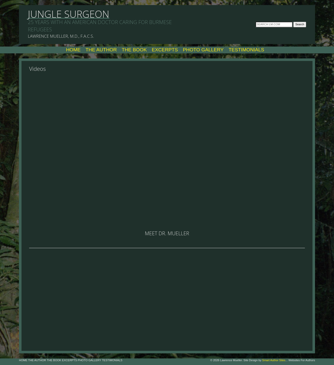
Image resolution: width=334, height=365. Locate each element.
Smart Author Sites (273, 360)
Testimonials (246, 49)
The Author (101, 49)
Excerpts (165, 49)
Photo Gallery (203, 49)
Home (73, 49)
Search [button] (299, 24)
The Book (134, 49)
